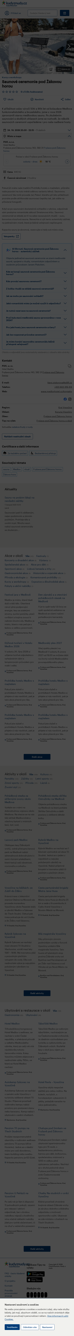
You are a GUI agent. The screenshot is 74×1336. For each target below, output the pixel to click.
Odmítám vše (30, 1327)
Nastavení (47, 1327)
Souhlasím (12, 1327)
